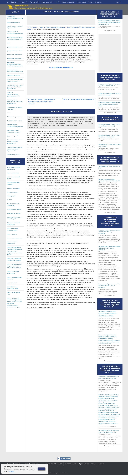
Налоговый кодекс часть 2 (14, 120)
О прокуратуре (11, 196)
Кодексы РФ (14, 2)
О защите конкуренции (13, 188)
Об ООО (9, 200)
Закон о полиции (12, 234)
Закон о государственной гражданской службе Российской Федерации (14, 265)
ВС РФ (58, 2)
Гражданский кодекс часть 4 (15, 58)
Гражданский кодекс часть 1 (15, 47)
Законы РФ (24, 2)
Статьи (90, 2)
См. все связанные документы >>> (61, 67)
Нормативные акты (68, 2)
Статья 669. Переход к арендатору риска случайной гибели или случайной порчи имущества (41, 102)
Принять (41, 469)
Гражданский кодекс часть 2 (15, 50)
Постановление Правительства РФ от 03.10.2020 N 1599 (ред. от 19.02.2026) (110, 248)
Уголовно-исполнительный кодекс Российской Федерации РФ (14, 141)
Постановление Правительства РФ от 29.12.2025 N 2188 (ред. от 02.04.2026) (110, 231)
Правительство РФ (47, 2)
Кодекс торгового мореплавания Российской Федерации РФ (15, 101)
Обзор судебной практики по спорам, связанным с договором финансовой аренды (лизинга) (109, 22)
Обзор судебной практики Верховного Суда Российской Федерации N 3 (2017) (110, 104)
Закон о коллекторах (13, 173)
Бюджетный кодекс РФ (13, 22)
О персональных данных (14, 209)
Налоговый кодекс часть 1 (14, 117)
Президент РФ (34, 2)
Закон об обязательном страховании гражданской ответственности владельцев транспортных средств (14, 251)
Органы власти (81, 2)
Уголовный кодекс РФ (13, 154)
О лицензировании (12, 192)
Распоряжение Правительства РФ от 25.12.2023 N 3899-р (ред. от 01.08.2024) (109, 285)
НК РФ (9, 113)
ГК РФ (8, 43)
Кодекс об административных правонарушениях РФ (13, 94)
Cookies (11, 471)
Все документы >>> (110, 30)
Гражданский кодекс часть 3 (15, 54)
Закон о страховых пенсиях (15, 238)
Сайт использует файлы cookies (57, 472)
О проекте (98, 2)
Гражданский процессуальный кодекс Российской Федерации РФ (15, 64)
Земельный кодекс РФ (13, 75)
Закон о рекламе (12, 283)
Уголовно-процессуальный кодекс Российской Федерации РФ (14, 149)
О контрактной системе (14, 213)
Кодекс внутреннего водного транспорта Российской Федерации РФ (15, 86)
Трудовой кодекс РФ (13, 136)
